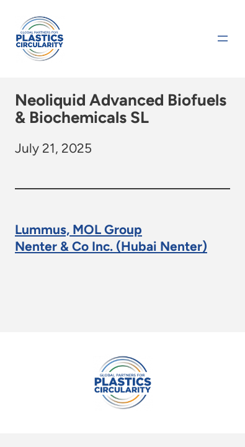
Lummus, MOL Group (78, 229)
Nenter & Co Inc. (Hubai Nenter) (111, 245)
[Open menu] (222, 38)
